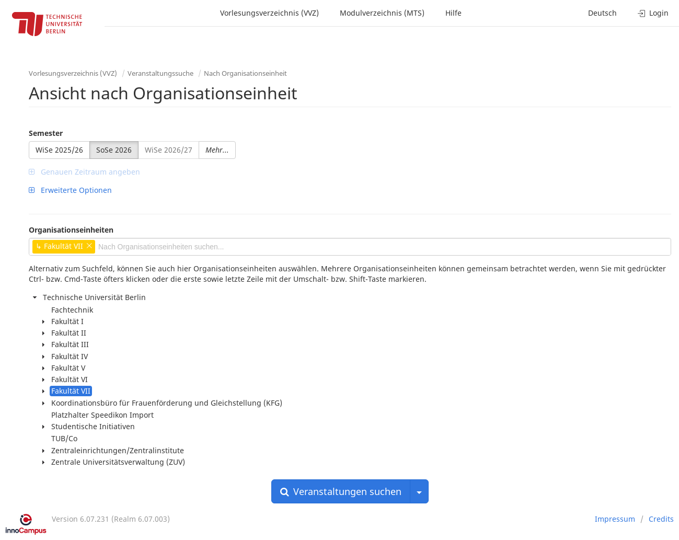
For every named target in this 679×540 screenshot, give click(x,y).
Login (653, 13)
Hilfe (453, 13)
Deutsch (602, 13)
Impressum (615, 519)
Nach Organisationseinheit (245, 73)
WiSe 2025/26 (59, 150)
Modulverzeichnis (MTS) (382, 13)
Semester (46, 133)
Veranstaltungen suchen (340, 491)
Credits (661, 519)
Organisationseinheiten (71, 230)
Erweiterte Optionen (70, 190)
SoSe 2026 (114, 150)
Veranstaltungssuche (160, 73)
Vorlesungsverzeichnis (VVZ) (269, 13)
